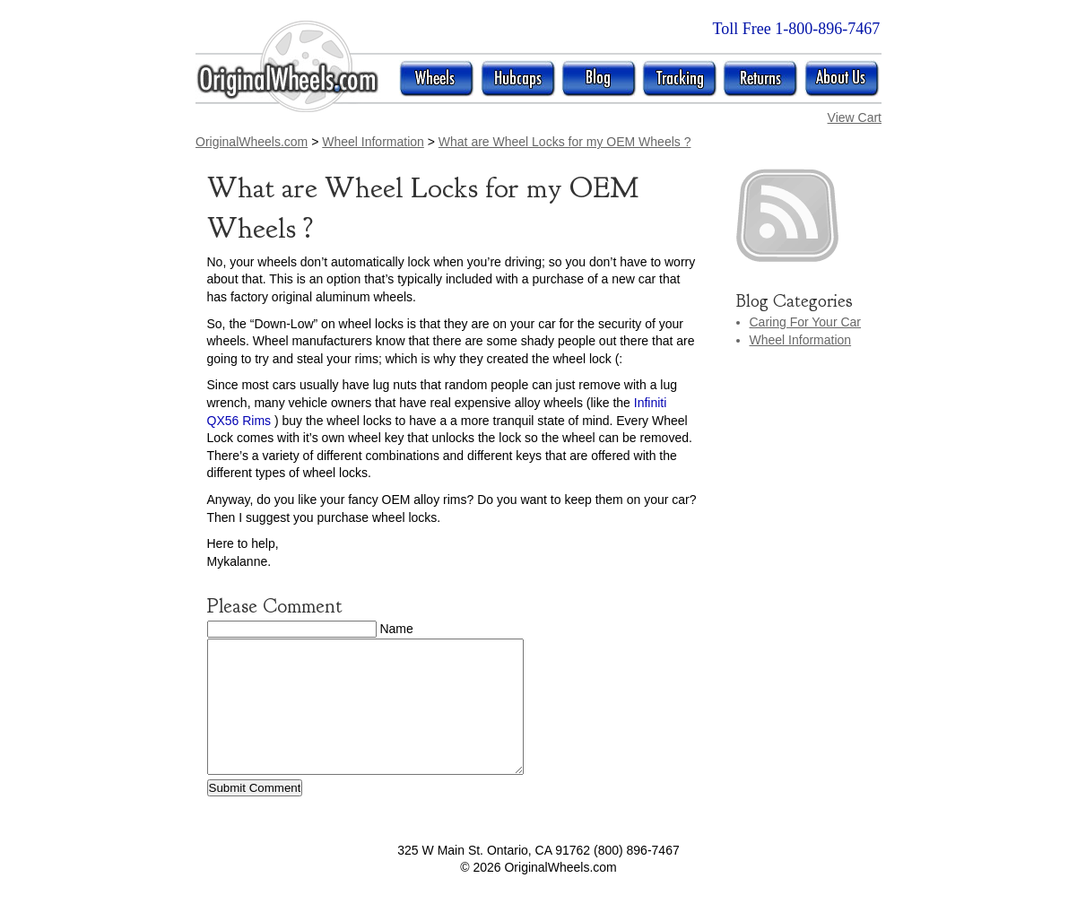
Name (396, 629)
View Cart (855, 117)
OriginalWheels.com (251, 142)
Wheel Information (801, 340)
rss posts (808, 215)
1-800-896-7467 (827, 29)
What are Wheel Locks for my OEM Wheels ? (565, 142)
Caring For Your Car (806, 322)
